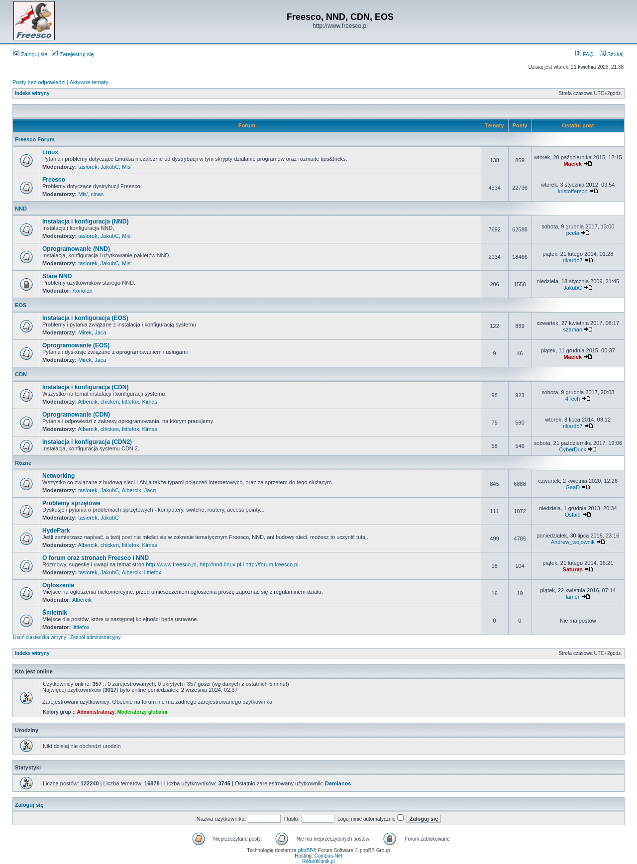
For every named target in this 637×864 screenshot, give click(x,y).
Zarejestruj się (73, 54)
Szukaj (612, 54)
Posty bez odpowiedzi (38, 82)
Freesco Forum (34, 139)
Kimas (150, 402)
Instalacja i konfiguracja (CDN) (85, 387)
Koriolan (83, 291)
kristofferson (573, 191)
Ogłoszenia (58, 585)
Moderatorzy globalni (142, 712)
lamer (573, 597)
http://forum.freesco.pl (271, 564)
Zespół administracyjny (95, 637)
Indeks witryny (32, 93)
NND (21, 209)
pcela (572, 233)
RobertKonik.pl (318, 861)
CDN (21, 374)
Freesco (53, 179)
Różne (23, 463)
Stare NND (57, 276)
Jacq (150, 490)
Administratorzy (95, 712)
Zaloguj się (30, 54)
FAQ (584, 54)
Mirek (85, 332)
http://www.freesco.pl (171, 564)
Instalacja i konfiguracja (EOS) (85, 318)
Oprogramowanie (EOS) (75, 345)
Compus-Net (328, 856)
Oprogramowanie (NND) (76, 248)
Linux (50, 152)
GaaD (572, 487)
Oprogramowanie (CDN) (76, 414)
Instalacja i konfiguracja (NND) (85, 221)
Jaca (100, 332)
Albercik (88, 402)
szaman (573, 329)
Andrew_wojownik (573, 542)
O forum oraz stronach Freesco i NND (95, 557)
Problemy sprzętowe (71, 503)
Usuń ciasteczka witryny (39, 637)
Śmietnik (54, 612)
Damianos (338, 783)
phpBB (305, 850)
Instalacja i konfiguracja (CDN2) (87, 441)
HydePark (56, 530)
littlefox (130, 402)
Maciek (572, 164)
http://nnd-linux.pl (220, 564)
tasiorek (88, 167)
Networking (58, 475)
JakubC (110, 167)
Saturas (573, 569)
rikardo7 (573, 260)
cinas (97, 194)
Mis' (126, 167)
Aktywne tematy (89, 82)
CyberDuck (572, 449)
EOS (20, 305)
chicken (110, 402)
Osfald (573, 515)
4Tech (572, 399)
